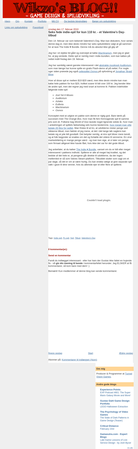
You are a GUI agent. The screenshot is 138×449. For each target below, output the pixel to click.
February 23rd (107, 429)
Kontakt (29, 21)
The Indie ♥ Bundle (86, 149)
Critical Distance (109, 426)
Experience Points (110, 389)
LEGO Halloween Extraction (114, 406)
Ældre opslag (126, 353)
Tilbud (77, 238)
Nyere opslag (55, 353)
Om (17, 21)
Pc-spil (66, 238)
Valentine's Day (88, 238)
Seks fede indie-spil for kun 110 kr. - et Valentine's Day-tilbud (86, 33)
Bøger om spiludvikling (104, 21)
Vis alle (130, 448)
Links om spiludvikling (16, 27)
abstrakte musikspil (115, 65)
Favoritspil (38, 27)
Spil (72, 238)
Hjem (7, 21)
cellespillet (88, 71)
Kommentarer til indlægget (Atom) (79, 359)
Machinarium (105, 53)
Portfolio (42, 21)
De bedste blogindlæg (75, 21)
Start (90, 353)
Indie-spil (58, 238)
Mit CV (55, 21)
